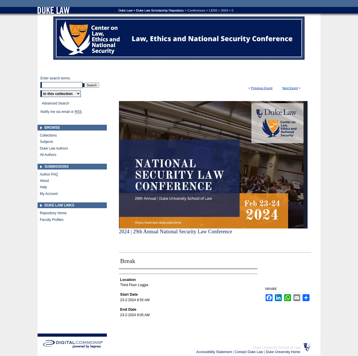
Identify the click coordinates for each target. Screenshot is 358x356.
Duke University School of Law (276, 348)
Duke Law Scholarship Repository (160, 10)
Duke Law (125, 10)
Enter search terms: (55, 78)
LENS (213, 10)
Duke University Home (283, 352)
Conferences (196, 10)
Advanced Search (55, 103)
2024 (224, 10)
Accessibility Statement (214, 352)
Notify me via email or (61, 112)
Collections (48, 135)
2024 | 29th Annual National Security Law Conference (175, 231)
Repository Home (53, 213)
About (44, 181)
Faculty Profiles (52, 220)
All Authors (48, 155)
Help (43, 187)
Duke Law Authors (54, 148)
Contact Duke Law (249, 352)
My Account (49, 194)
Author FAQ (49, 174)
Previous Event (262, 88)
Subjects (46, 142)
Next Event (290, 88)
